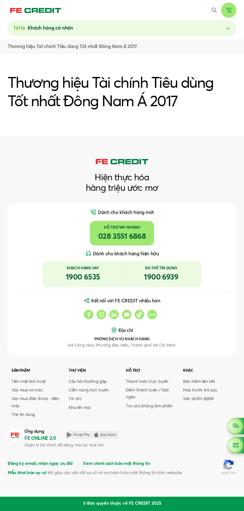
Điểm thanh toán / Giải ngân (147, 393)
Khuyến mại (80, 408)
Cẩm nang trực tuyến (89, 390)
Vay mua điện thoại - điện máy (35, 402)
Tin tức (75, 399)
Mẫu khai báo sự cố (27, 473)
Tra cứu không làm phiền (149, 406)
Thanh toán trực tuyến (147, 382)
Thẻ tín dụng (23, 415)
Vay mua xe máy (27, 390)
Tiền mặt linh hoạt (28, 382)
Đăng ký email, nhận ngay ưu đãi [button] (40, 463)
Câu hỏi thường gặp (88, 382)
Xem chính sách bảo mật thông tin (116, 463)
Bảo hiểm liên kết (199, 382)
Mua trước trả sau (200, 390)
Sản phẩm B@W (198, 399)
